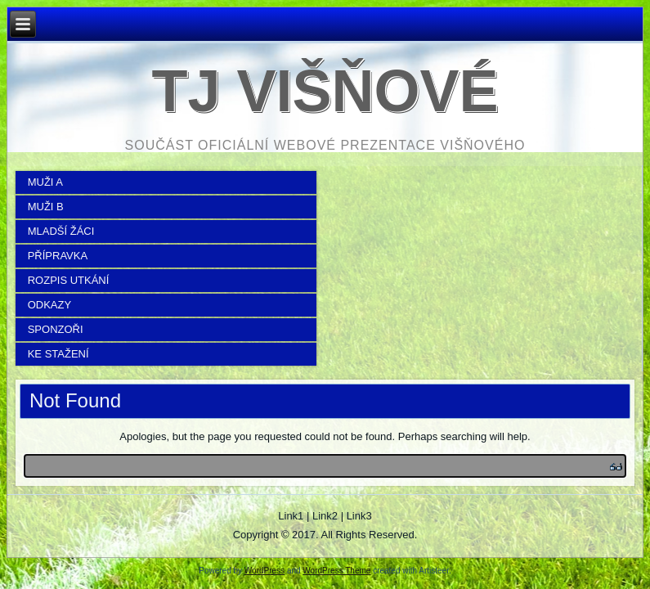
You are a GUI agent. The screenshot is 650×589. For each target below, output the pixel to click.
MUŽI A (45, 182)
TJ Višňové (324, 91)
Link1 (290, 516)
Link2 (325, 516)
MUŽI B (46, 206)
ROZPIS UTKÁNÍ (69, 280)
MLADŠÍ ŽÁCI (61, 231)
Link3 (359, 516)
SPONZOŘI (55, 329)
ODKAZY (49, 305)
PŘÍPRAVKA (57, 256)
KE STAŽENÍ (58, 354)
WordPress (264, 570)
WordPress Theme (336, 570)
